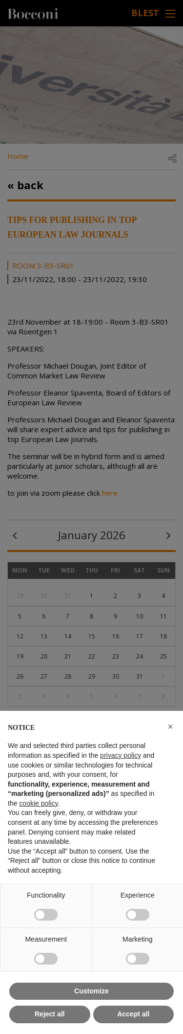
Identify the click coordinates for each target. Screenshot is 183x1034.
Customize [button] (91, 991)
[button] (170, 726)
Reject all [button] (49, 1014)
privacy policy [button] (120, 755)
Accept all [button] (133, 1014)
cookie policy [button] (38, 803)
